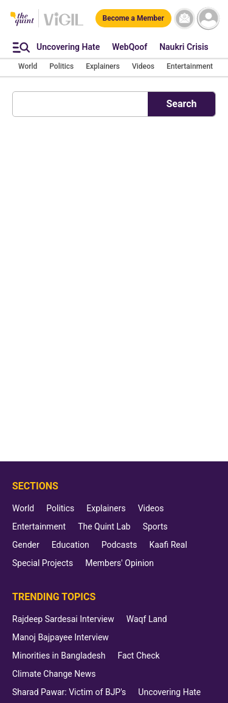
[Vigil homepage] (63, 25)
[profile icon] (208, 18)
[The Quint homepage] (22, 20)
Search (181, 104)
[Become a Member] (133, 18)
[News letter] (184, 18)
